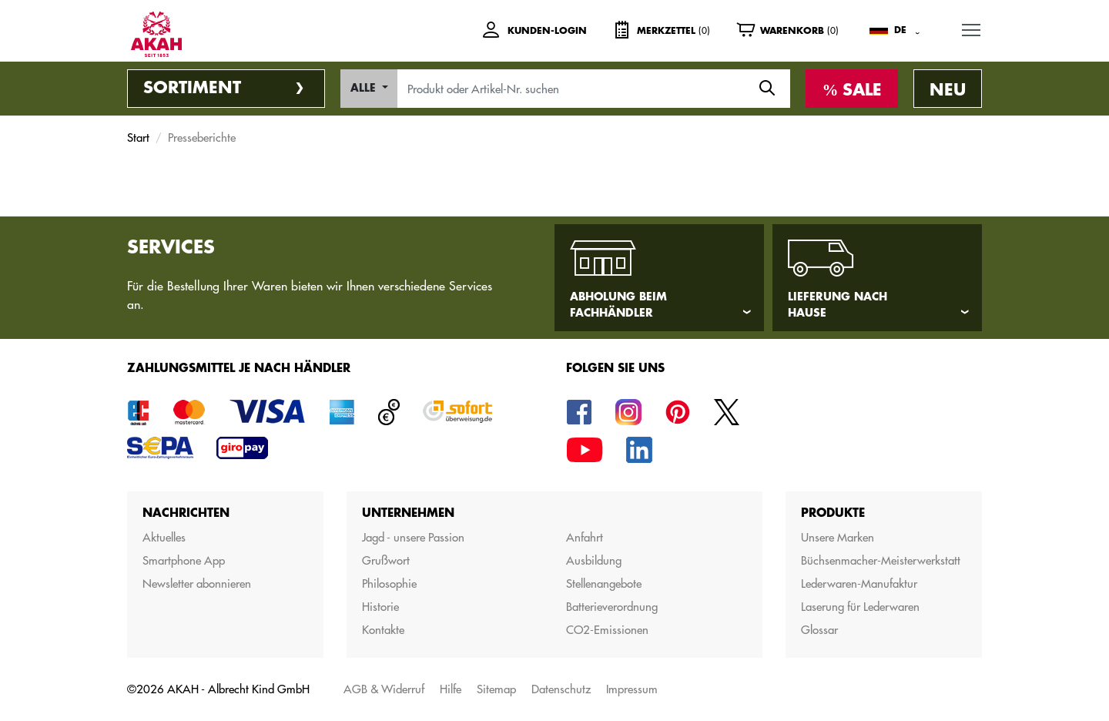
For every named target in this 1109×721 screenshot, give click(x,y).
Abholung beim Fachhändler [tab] (618, 304)
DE (900, 30)
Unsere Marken (837, 537)
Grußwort (386, 560)
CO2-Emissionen (607, 629)
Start (138, 137)
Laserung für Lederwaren (860, 606)
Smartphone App (183, 560)
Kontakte (383, 629)
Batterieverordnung (612, 606)
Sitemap (496, 689)
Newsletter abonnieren (196, 583)
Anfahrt (584, 537)
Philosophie (389, 583)
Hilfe (450, 689)
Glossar (819, 629)
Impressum (632, 689)
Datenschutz (561, 689)
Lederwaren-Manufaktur (859, 583)
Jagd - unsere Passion (413, 537)
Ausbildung (594, 560)
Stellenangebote (604, 583)
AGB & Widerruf (383, 689)
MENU (972, 28)
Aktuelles (164, 537)
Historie (380, 606)
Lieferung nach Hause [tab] (837, 304)
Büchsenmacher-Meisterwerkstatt (880, 560)
